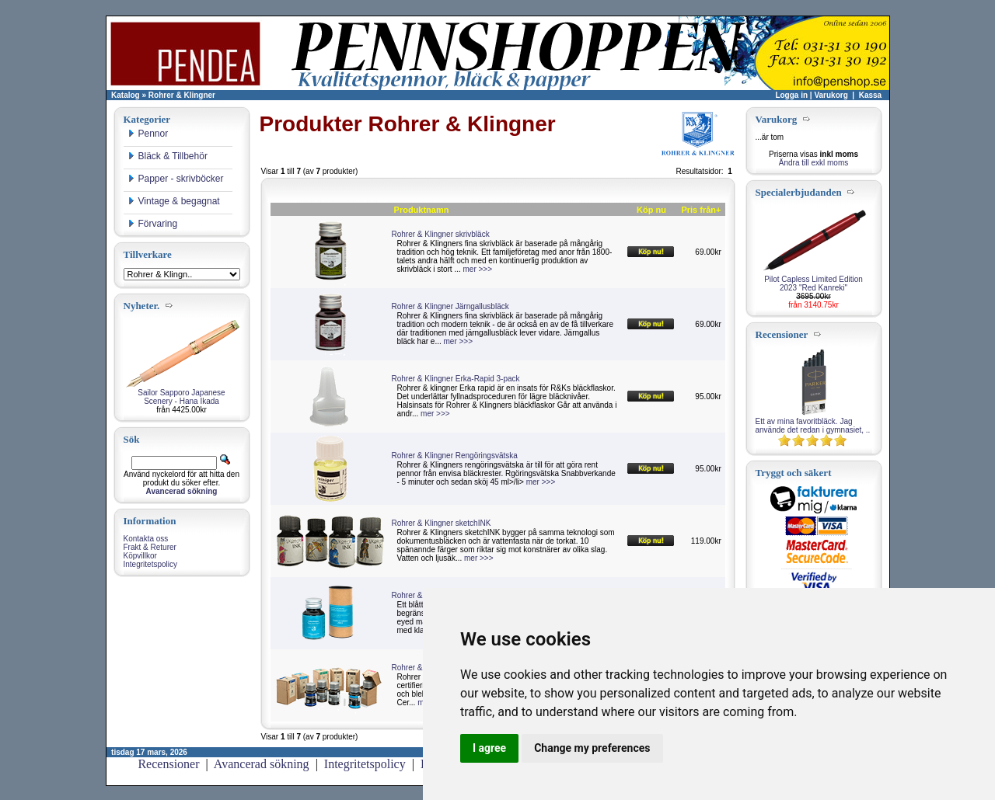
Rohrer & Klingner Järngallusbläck (450, 306)
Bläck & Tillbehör (167, 156)
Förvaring (152, 223)
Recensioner (168, 763)
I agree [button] (489, 748)
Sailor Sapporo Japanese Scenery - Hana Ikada (181, 396)
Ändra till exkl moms (813, 162)
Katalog (125, 95)
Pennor (148, 133)
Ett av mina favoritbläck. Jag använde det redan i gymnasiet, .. (813, 425)
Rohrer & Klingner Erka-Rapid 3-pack (456, 378)
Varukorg (830, 95)
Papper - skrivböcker (175, 178)
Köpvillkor (140, 555)
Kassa (870, 95)
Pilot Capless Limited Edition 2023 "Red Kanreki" (813, 283)
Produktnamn (421, 209)
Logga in (791, 95)
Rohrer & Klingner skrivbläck (441, 234)
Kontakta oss (146, 538)
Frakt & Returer (150, 547)
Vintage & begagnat (173, 201)
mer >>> (478, 269)
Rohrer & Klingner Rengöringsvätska (455, 455)
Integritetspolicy (150, 564)
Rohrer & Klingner (181, 95)
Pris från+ (701, 209)
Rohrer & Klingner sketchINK (441, 523)
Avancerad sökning (261, 763)
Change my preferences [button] (592, 748)
